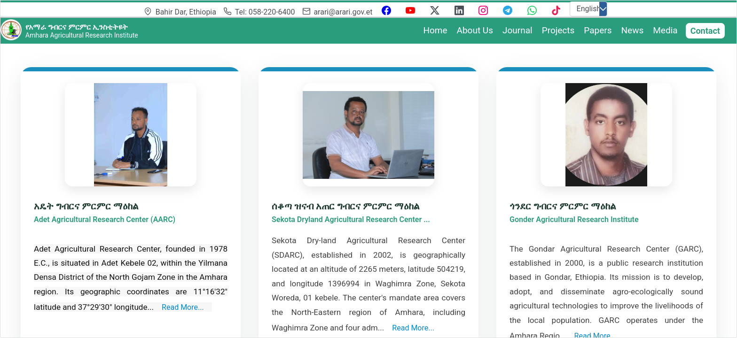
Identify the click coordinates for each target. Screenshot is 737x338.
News (632, 30)
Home (435, 30)
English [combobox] (589, 8)
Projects (558, 30)
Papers (598, 30)
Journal (517, 30)
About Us (475, 30)
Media (665, 30)
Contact (705, 31)
